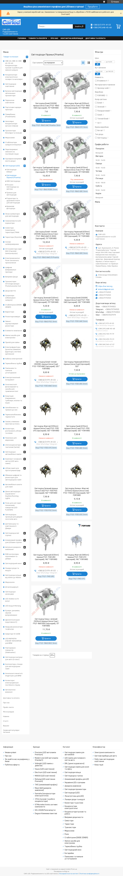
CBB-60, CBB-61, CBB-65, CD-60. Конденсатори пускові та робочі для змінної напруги (13, 65)
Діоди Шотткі (10, 291)
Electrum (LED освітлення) (46, 772)
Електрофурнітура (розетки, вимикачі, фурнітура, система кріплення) (13, 350)
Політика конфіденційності (89, 873)
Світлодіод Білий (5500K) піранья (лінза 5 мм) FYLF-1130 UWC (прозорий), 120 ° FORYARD (77, 300)
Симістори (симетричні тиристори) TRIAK (12, 230)
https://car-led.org (105, 286)
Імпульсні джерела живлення (13, 548)
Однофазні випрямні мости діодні (13, 160)
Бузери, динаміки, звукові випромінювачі (12, 613)
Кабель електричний (13, 359)
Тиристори (69, 824)
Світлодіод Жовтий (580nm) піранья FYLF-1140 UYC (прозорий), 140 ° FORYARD (77, 557)
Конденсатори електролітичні (71, 807)
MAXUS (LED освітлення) (45, 776)
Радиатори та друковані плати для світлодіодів (13, 200)
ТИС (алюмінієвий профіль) (46, 785)
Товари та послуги (37, 38)
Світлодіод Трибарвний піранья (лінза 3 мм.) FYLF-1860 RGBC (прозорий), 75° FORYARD (46, 170)
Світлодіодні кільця (73, 772)
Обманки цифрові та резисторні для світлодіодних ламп (13, 477)
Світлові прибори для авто (106, 756)
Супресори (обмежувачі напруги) (10, 298)
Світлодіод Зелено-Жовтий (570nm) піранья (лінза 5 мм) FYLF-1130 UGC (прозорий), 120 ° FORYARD (76, 491)
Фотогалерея (8, 712)
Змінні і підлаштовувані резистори (11, 323)
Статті (5, 721)
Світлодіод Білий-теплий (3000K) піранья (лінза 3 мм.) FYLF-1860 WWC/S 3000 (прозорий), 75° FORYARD (46, 235)
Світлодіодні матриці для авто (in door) (13, 658)
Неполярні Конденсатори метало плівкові (11, 123)
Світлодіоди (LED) (12, 166)
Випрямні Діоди (11, 277)
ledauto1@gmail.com (106, 289)
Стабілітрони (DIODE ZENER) (13, 306)
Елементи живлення (13, 331)
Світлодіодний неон (13, 563)
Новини (6, 716)
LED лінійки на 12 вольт (12, 600)
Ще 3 (99, 123)
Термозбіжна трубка (13, 363)
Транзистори (70, 827)
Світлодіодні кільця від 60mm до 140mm (13, 576)
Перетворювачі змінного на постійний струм (12, 151)
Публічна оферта (12, 765)
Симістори (69, 821)
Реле (67, 834)
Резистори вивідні (12, 317)
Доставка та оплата (95, 38)
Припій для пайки (12, 342)
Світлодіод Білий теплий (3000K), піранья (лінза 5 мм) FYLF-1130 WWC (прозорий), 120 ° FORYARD (46, 365)
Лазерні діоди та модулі (12, 569)
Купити (48, 121)
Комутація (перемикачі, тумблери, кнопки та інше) (13, 399)
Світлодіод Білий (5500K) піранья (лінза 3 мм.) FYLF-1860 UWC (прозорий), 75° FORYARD (46, 105)
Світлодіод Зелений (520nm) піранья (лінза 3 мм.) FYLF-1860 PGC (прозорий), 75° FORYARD (46, 300)
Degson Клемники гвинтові (46, 813)
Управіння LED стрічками (75, 783)
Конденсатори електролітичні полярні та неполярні (13, 77)
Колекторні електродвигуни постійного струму (12, 683)
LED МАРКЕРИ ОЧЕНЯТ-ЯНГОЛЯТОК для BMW (13, 641)
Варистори (9, 312)
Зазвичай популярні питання (11, 731)
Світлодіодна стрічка (74, 776)
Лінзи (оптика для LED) (74, 796)
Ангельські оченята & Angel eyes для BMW (13, 675)
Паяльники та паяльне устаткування (10, 370)
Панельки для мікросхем (11, 439)
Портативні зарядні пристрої (13, 108)
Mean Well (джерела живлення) (43, 789)
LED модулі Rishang (13, 606)
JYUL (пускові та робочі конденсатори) (45, 800)
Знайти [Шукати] (78, 26)
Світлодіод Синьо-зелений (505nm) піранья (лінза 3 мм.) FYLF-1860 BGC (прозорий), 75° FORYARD (46, 622)
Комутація (99, 765)
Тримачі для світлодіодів (11, 194)
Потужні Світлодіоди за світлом (13, 187)
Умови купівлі (10, 752)
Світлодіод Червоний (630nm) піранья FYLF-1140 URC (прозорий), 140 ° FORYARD (46, 557)
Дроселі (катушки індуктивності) (12, 621)
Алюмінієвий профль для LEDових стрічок (13, 541)
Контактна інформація (72, 38)
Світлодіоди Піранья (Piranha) (14, 176)
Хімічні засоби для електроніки (12, 336)
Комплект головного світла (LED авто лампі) (13, 461)
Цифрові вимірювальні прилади (10, 270)
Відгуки (6, 726)
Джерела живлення (73, 786)
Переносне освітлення (9, 101)
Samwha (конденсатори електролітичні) (45, 795)
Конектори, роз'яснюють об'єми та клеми (13, 431)
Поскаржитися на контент (69, 873)
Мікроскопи (10, 582)
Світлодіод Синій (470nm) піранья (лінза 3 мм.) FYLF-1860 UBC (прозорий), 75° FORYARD (77, 170)
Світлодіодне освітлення (10, 85)
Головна (22, 38)
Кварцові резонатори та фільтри (14, 628)
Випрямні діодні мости (74, 817)
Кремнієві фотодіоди (11, 207)
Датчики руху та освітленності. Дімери (11, 526)
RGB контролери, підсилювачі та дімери (12, 556)
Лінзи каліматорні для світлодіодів (12, 215)
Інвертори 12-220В (12, 634)
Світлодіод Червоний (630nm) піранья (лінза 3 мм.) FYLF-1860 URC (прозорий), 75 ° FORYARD (77, 234)
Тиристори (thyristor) (13, 237)
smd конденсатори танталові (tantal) (13, 446)
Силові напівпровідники (12, 243)
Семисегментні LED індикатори (13, 222)
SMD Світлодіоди (13, 181)
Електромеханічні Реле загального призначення (12, 260)
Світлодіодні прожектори (75, 789)
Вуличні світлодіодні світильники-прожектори (13, 93)
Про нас (54, 38)
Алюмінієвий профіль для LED (77, 779)
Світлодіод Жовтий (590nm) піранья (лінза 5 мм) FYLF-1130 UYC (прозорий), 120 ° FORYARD (46, 428)
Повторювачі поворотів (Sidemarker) (10, 650)
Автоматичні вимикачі (10, 691)
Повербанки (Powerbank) (10, 115)
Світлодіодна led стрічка (12, 534)
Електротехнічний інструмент (12, 379)
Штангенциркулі (11, 587)
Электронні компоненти (105, 752)
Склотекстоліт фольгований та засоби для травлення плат (11, 388)
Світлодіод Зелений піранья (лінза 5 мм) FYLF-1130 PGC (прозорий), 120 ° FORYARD (46, 490)
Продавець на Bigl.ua (61, 871)
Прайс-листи (8, 707)
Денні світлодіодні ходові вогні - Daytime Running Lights (12, 495)
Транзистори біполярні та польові (13, 132)
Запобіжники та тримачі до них (11, 409)
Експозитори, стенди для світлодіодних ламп (13, 666)
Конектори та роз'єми (74, 803)
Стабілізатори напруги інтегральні (13, 143)
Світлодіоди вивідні (11, 171)
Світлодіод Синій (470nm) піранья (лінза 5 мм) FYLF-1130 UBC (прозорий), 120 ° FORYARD (77, 428)
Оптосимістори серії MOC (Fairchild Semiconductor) (13, 251)
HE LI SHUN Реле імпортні (45, 810)
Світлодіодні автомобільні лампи (13, 453)
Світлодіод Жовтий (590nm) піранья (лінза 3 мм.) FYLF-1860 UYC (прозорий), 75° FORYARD (77, 105)
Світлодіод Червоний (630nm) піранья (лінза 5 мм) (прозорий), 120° (77, 364)
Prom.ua (74, 869)
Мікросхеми (10, 138)
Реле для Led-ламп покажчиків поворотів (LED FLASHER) (13, 506)
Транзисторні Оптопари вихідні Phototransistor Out (13, 284)
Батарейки (69, 853)
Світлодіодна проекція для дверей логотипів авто (13, 517)
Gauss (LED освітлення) (44, 769)
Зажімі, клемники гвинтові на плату (12, 423)
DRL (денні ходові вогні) (74, 763)
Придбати (93, 7)
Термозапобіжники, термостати (13, 416)
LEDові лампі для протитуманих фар (12, 469)
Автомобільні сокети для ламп (13, 486)
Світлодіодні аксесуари (10, 593)
